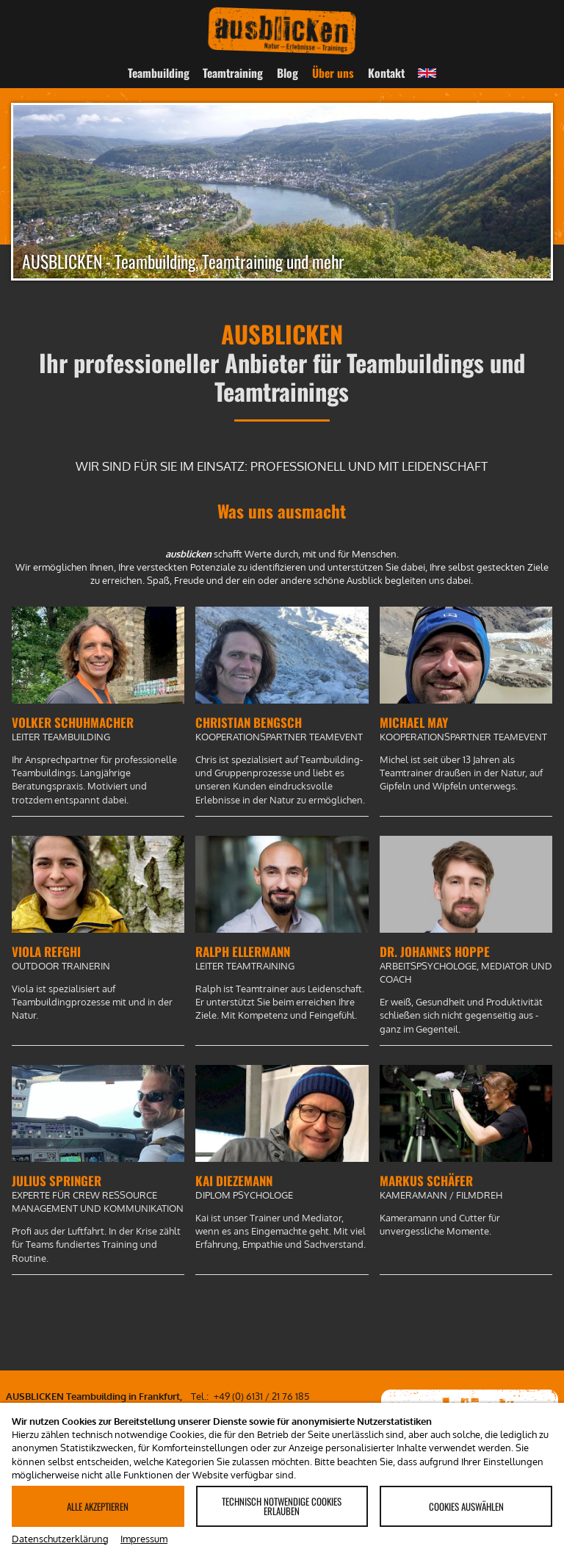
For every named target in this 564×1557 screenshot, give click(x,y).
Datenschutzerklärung (60, 1539)
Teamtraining (233, 73)
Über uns (333, 73)
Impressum (143, 1539)
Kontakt (386, 73)
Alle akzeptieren (98, 1506)
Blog (287, 73)
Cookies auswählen (466, 1506)
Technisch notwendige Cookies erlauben (281, 1506)
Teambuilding (158, 73)
